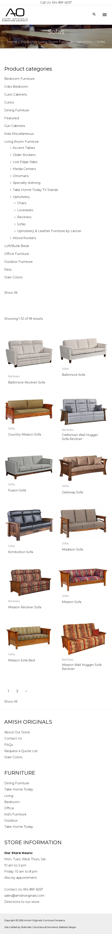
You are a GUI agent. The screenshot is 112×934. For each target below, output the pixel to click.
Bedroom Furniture (19, 79)
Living (8, 796)
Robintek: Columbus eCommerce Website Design (48, 927)
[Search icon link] (94, 14)
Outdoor (11, 820)
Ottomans (21, 176)
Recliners (24, 217)
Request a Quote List (21, 751)
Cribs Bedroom (16, 87)
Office (9, 808)
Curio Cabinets (15, 94)
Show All (10, 293)
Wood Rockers (24, 238)
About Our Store (17, 732)
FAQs (8, 745)
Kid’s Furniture (15, 814)
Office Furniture (16, 254)
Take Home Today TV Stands (35, 190)
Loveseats (25, 210)
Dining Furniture (16, 110)
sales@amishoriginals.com (24, 896)
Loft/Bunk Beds (16, 246)
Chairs (21, 203)
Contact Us (13, 738)
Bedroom (12, 802)
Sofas (21, 224)
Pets (8, 270)
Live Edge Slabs (25, 162)
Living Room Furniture (21, 142)
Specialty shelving (26, 183)
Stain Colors (13, 277)
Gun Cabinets (14, 126)
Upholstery (21, 197)
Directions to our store (21, 902)
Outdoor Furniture (18, 262)
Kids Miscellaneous (19, 134)
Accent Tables (24, 148)
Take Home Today (18, 789)
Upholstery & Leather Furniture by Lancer (49, 231)
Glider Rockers (24, 155)
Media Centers (24, 169)
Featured (11, 118)
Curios (9, 102)
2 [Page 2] (17, 691)
